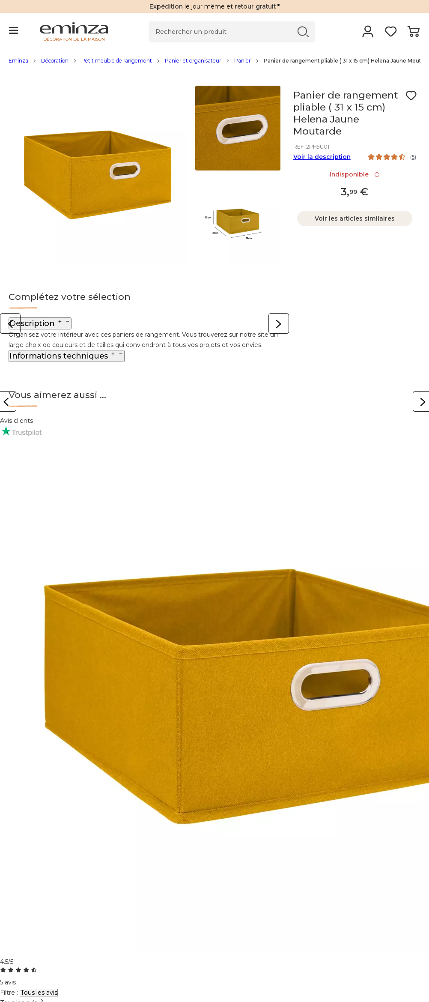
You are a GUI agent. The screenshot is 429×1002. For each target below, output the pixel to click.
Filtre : (9, 992)
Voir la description (322, 157)
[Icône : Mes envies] (411, 95)
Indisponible (355, 174)
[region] (214, 65)
